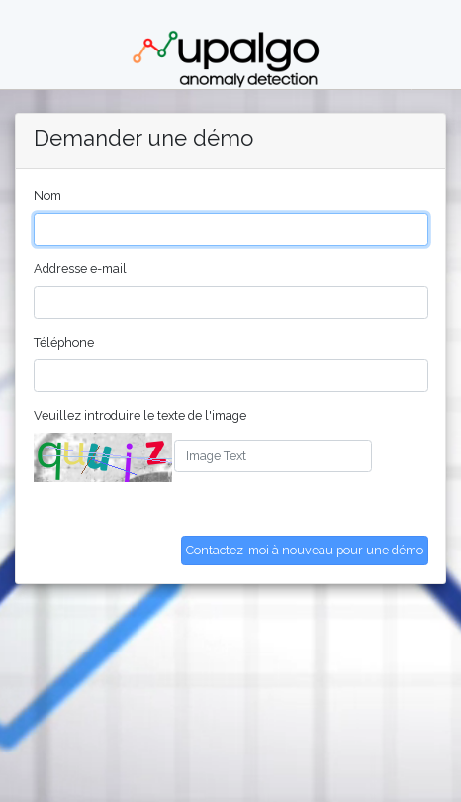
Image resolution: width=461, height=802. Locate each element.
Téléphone (64, 342)
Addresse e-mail (80, 268)
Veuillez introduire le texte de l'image (140, 415)
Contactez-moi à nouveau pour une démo (304, 550)
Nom (47, 195)
